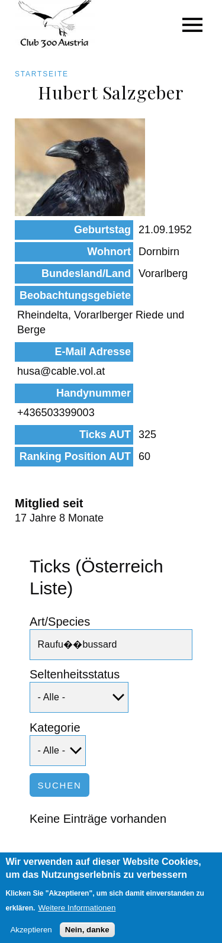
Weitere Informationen (76, 913)
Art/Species (60, 621)
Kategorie (55, 727)
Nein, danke (87, 935)
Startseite (42, 74)
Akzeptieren (31, 935)
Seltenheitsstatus (75, 674)
